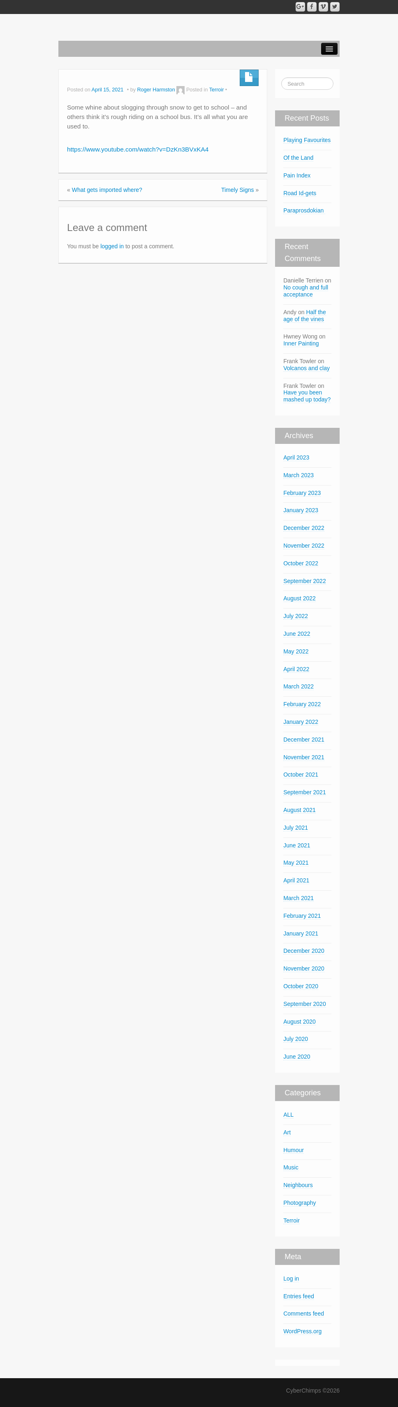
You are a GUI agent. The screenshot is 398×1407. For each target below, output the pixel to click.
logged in (112, 246)
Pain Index (296, 175)
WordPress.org (302, 1331)
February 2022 (302, 704)
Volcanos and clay (306, 368)
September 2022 (304, 581)
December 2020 (303, 950)
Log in (291, 1278)
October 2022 (300, 563)
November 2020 (303, 968)
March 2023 (298, 475)
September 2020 (304, 1004)
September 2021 (304, 792)
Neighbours (298, 1185)
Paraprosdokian (304, 210)
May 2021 (295, 862)
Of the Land (298, 157)
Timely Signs (237, 190)
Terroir (216, 90)
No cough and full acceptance (305, 291)
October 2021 (300, 774)
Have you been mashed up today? (307, 396)
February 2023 (302, 493)
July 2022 (295, 616)
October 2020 (300, 986)
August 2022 (299, 598)
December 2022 (303, 528)
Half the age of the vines (304, 315)
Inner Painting (301, 343)
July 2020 (295, 1039)
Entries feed (298, 1296)
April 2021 (296, 880)
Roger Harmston (156, 90)
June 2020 (296, 1056)
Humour (293, 1150)
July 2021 (295, 827)
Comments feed (303, 1313)
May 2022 (295, 651)
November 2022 (303, 545)
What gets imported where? (107, 190)
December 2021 (303, 739)
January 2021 (300, 933)
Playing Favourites (307, 140)
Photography (299, 1202)
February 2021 (302, 915)
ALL (288, 1114)
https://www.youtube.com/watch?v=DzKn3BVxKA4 (137, 149)
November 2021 (303, 757)
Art (287, 1132)
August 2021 (299, 810)
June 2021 (296, 845)
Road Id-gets (299, 193)
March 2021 (298, 898)
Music (290, 1167)
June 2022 (296, 633)
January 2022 (300, 722)
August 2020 (299, 1021)
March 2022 (298, 686)
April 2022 (296, 669)
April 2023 (296, 457)
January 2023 (300, 510)
